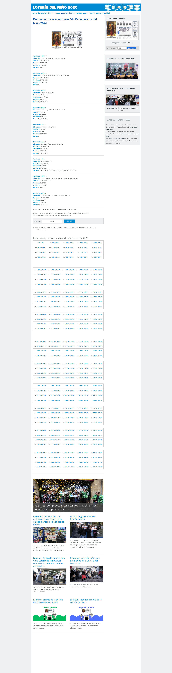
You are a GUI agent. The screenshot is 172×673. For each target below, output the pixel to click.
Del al (40, 243)
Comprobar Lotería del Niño (122, 43)
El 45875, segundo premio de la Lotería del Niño (86, 601)
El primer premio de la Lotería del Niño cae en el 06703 (48, 601)
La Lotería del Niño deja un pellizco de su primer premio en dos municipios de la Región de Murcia (48, 520)
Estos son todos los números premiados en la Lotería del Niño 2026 (85, 561)
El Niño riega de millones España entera (82, 518)
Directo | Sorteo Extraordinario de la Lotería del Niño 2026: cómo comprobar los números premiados (49, 562)
